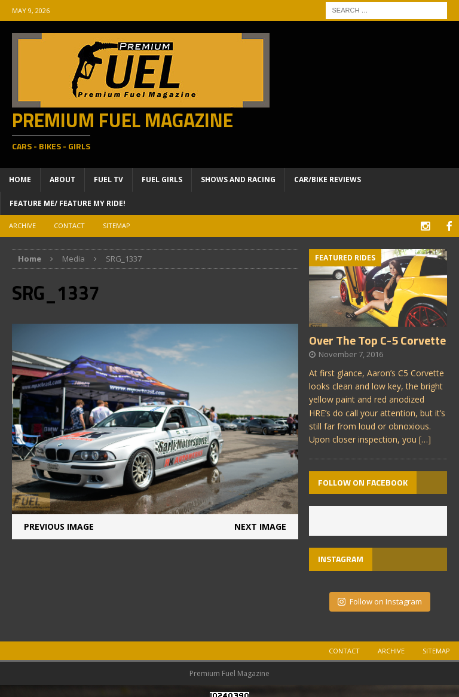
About (62, 179)
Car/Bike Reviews (327, 179)
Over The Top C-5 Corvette (377, 338)
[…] (425, 438)
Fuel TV (108, 179)
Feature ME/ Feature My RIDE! (68, 203)
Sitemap (116, 225)
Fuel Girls (162, 179)
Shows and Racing (238, 179)
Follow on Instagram (380, 599)
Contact (69, 225)
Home (20, 179)
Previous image (59, 524)
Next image (260, 524)
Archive (22, 225)
